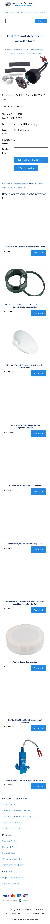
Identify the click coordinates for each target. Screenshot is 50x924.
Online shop (17, 50)
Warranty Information (12, 859)
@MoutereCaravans (12, 822)
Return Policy (8, 853)
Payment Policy (9, 847)
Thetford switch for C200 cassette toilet (25, 54)
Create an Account (11, 883)
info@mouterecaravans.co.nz (17, 810)
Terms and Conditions (12, 865)
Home (9, 50)
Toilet (26, 50)
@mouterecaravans (12, 828)
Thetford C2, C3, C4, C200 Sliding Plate (25, 544)
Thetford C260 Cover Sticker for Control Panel (25, 247)
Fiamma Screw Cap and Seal (25, 662)
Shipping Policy (9, 841)
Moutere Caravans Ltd (26, 910)
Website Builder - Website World (25, 919)
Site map (39, 910)
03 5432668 (9, 804)
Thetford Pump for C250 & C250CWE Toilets (25, 780)
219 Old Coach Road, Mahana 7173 (19, 816)
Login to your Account (13, 877)
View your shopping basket (15, 183)
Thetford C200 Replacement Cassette (25, 486)
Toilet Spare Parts (36, 50)
